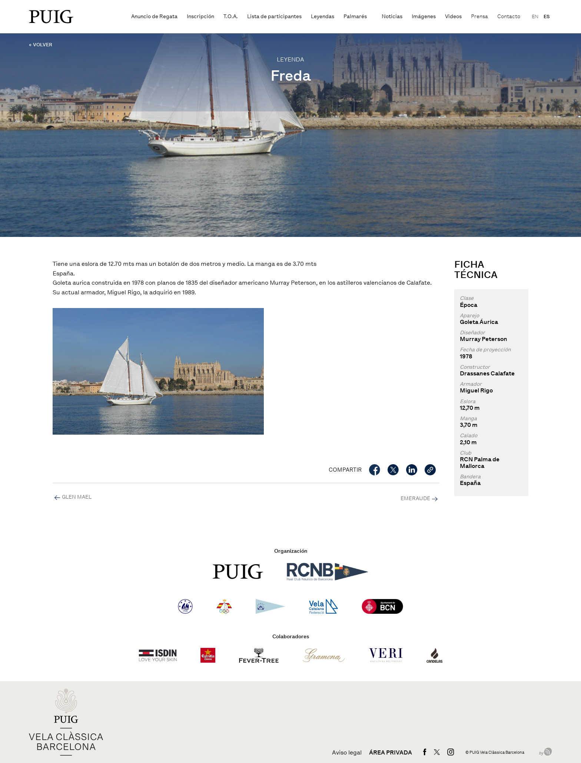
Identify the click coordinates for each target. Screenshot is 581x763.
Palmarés (355, 16)
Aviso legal (347, 752)
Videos (453, 16)
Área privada (390, 752)
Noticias (392, 16)
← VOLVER (40, 44)
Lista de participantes (274, 16)
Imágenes (424, 16)
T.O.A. (230, 16)
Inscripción (200, 16)
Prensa (479, 16)
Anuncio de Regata (154, 16)
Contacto (508, 16)
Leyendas (322, 16)
